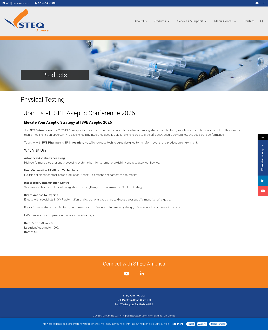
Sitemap (158, 315)
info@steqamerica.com (18, 3)
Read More (177, 323)
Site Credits (169, 315)
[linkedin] (264, 3)
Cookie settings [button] (217, 324)
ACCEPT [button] (202, 324)
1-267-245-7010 (47, 3)
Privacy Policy (145, 315)
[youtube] (257, 3)
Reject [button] (191, 324)
